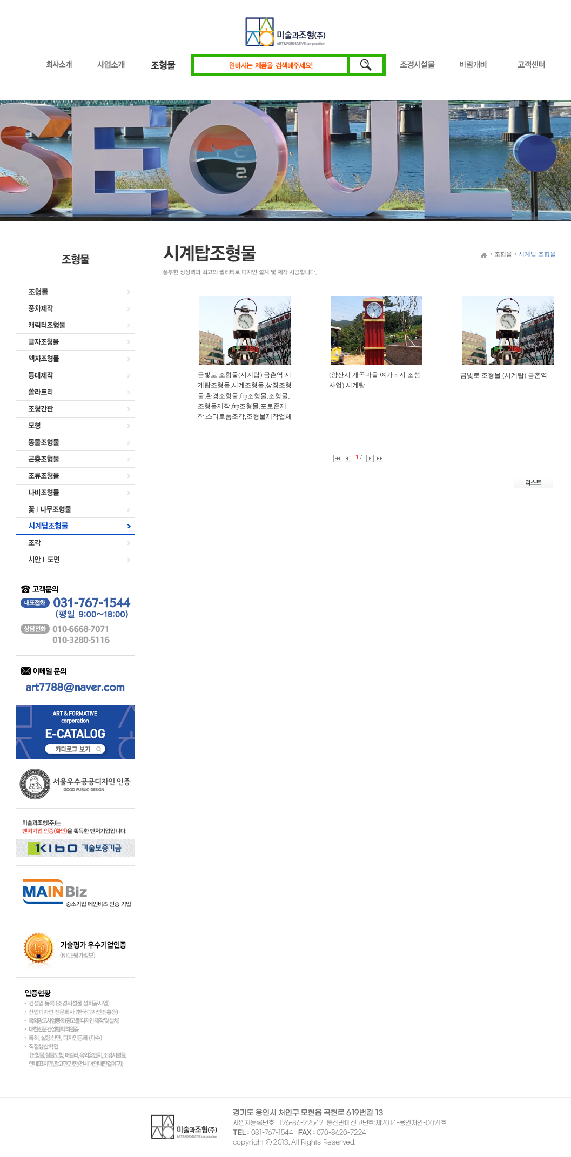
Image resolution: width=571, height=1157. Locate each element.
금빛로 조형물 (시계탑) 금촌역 (503, 375)
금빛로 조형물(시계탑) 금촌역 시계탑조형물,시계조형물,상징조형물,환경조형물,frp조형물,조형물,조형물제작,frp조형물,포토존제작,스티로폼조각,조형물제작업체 (245, 395)
